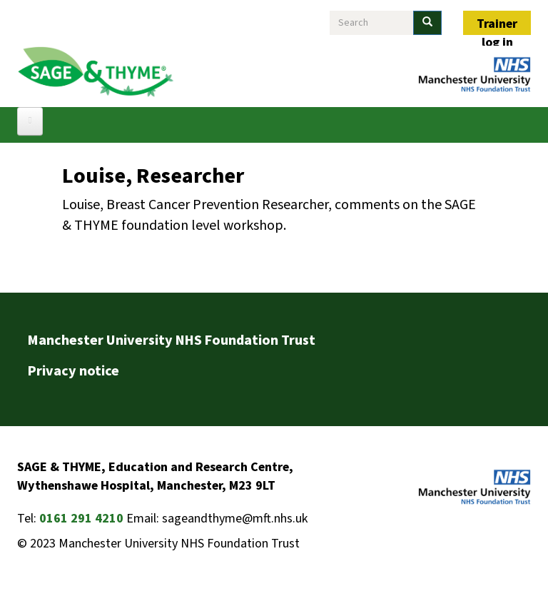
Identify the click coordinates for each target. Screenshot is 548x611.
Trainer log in (497, 25)
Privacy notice (73, 371)
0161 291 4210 (81, 518)
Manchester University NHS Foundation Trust (171, 340)
